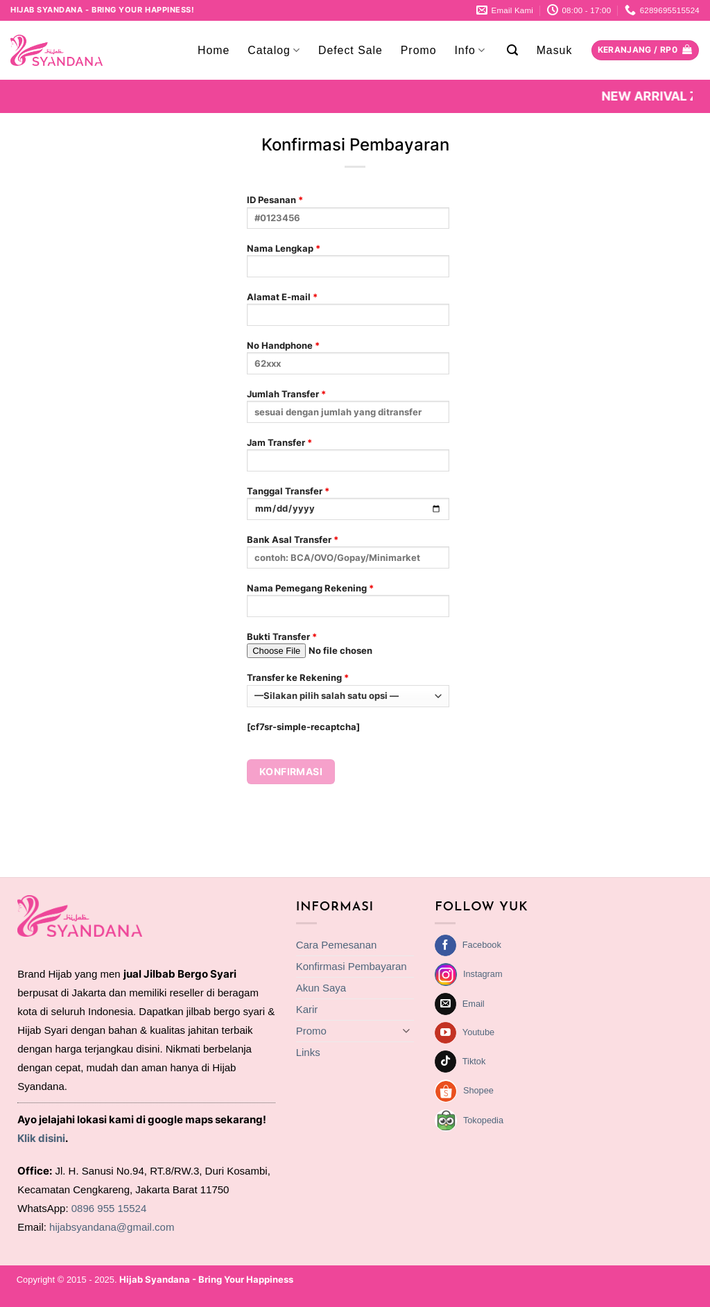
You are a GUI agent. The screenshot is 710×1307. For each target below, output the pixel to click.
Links (308, 1052)
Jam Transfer (348, 459)
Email (473, 1003)
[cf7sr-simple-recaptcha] (303, 726)
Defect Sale (350, 50)
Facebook (481, 945)
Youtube (478, 1032)
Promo (419, 50)
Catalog (274, 50)
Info (469, 50)
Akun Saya (321, 988)
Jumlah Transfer (348, 410)
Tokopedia (483, 1120)
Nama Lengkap (348, 264)
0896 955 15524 (108, 1208)
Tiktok (474, 1061)
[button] (513, 50)
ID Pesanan (348, 216)
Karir (307, 1009)
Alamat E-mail (348, 313)
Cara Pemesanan (336, 945)
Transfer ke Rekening (348, 689)
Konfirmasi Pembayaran (351, 966)
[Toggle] (405, 1031)
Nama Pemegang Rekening (348, 604)
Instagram (483, 974)
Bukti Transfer (348, 649)
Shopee (478, 1090)
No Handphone (348, 361)
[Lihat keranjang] (645, 50)
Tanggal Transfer (348, 507)
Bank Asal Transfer (348, 556)
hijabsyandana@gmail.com (111, 1227)
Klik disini (41, 1138)
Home (214, 50)
